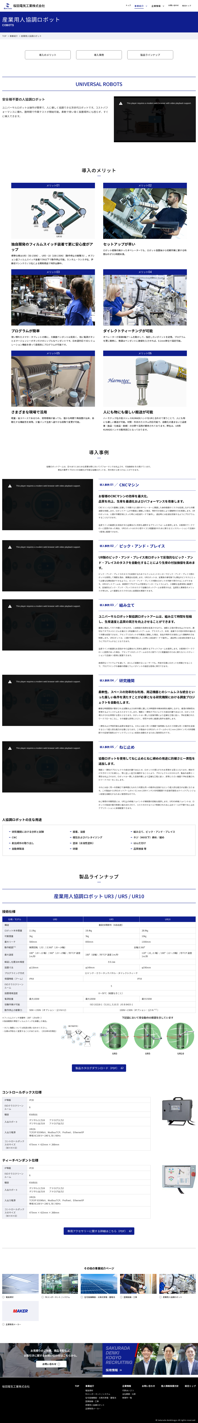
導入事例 (99, 55)
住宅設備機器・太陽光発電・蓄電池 (100, 1396)
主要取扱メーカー (93, 1407)
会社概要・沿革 (129, 1393)
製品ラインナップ (150, 55)
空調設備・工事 (92, 1400)
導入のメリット (47, 55)
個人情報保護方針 (170, 1385)
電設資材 (89, 1389)
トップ (121, 5)
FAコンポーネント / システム (97, 1393)
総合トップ (185, 5)
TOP (4, 35)
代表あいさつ (128, 1389)
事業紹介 (14, 35)
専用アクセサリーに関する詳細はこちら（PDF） (99, 1231)
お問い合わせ (169, 5)
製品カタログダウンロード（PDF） (99, 1068)
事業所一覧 (127, 1396)
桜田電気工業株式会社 (26, 5)
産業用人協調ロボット (95, 1404)
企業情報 (126, 1385)
